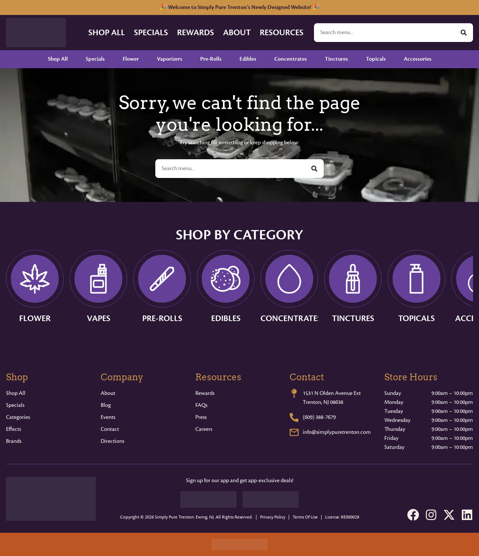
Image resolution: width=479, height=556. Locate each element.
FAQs (201, 405)
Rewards (195, 32)
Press (201, 417)
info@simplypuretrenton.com (337, 432)
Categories (18, 417)
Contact (110, 429)
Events (108, 417)
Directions (112, 441)
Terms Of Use (305, 517)
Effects (13, 429)
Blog (106, 405)
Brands (13, 441)
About (237, 32)
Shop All (106, 32)
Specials (151, 32)
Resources (281, 32)
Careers (203, 429)
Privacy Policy (272, 517)
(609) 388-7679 (319, 417)
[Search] (464, 33)
